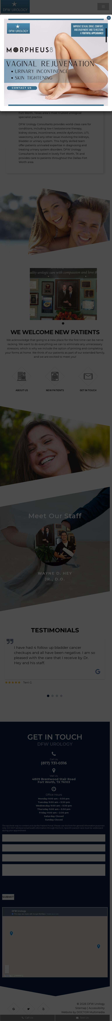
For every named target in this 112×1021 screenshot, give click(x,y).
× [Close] (109, 17)
